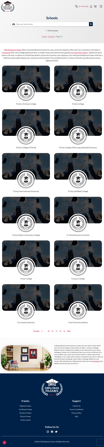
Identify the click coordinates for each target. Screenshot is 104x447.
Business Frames (25, 413)
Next (69, 331)
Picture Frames (25, 416)
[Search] (91, 24)
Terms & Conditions (76, 409)
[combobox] (50, 24)
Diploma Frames (25, 406)
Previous (36, 331)
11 (52, 331)
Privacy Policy (76, 413)
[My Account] (91, 6)
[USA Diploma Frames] (7, 6)
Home (44, 36)
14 (64, 331)
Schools (51, 36)
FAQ (76, 416)
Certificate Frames (25, 409)
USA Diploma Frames (12, 50)
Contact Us (76, 406)
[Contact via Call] (81, 6)
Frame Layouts (25, 420)
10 (49, 331)
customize (6, 52)
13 (60, 331)
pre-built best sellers (79, 52)
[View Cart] (95, 6)
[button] (101, 6)
